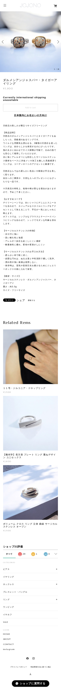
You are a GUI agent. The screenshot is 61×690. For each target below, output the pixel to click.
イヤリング (8, 577)
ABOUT (7, 639)
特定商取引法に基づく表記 (41, 667)
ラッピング (8, 607)
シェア (21, 300)
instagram (9, 649)
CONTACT (8, 644)
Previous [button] (3, 42)
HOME (6, 634)
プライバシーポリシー (18, 667)
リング (6, 599)
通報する (31, 300)
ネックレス (8, 584)
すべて (9, 554)
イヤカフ (7, 614)
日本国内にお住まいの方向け (30, 115)
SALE (5, 622)
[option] (30, 41)
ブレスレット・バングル (15, 592)
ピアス (6, 569)
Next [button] (57, 42)
